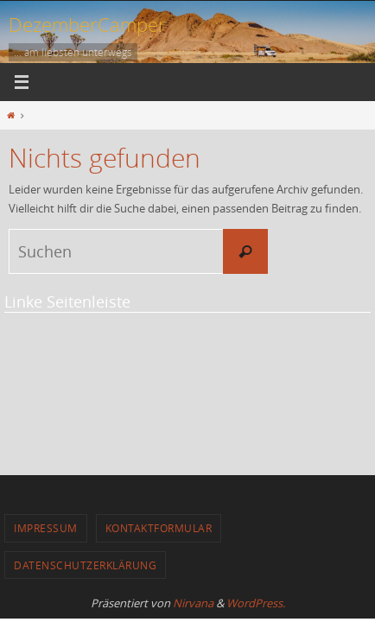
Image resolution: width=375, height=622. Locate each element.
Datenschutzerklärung (85, 565)
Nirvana (193, 603)
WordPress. (255, 603)
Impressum (46, 528)
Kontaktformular (159, 528)
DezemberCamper (87, 24)
